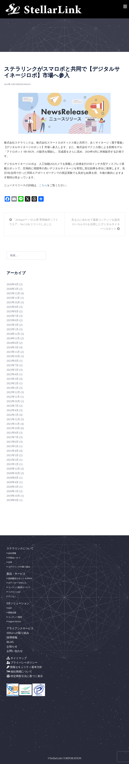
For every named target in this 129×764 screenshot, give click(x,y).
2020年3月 (13, 486)
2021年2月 (13, 459)
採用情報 (12, 637)
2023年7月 (13, 365)
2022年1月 (13, 414)
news (27, 84)
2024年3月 (13, 347)
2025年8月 (13, 311)
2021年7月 (13, 437)
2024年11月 (13, 338)
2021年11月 (13, 423)
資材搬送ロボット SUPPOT (19, 578)
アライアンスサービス (20, 628)
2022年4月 (13, 410)
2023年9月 (13, 360)
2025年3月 (13, 324)
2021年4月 (13, 450)
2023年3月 (13, 378)
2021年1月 (13, 464)
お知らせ (12, 646)
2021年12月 (13, 419)
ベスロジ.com (13, 592)
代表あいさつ (13, 558)
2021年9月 (13, 432)
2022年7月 (13, 405)
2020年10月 (13, 473)
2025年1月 (13, 329)
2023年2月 (13, 383)
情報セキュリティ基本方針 (24, 667)
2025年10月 (13, 302)
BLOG (10, 642)
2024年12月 (13, 333)
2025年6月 (13, 320)
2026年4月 (13, 284)
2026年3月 (13, 288)
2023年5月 (13, 369)
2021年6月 (13, 441)
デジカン (11, 596)
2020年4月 (13, 482)
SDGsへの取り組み (18, 633)
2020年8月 (13, 477)
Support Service (14, 621)
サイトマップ (17, 658)
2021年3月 (13, 455)
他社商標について (19, 671)
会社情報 (11, 553)
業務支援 (11, 612)
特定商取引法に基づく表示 (25, 676)
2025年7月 (13, 315)
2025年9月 (13, 306)
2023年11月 (13, 351)
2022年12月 (13, 392)
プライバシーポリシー (22, 662)
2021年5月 (13, 446)
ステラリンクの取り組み (18, 567)
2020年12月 (13, 468)
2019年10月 (13, 495)
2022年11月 (13, 396)
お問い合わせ (15, 651)
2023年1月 (13, 387)
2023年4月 (13, 374)
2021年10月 (13, 428)
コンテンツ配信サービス (18, 587)
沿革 (9, 562)
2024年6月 (13, 342)
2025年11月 (13, 297)
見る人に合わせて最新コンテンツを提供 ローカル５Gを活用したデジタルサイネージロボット (95, 224)
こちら (43, 185)
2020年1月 (13, 491)
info (21, 84)
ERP (9, 608)
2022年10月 (13, 401)
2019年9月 (13, 500)
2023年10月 (13, 356)
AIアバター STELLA (16, 583)
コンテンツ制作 (14, 617)
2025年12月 (13, 293)
